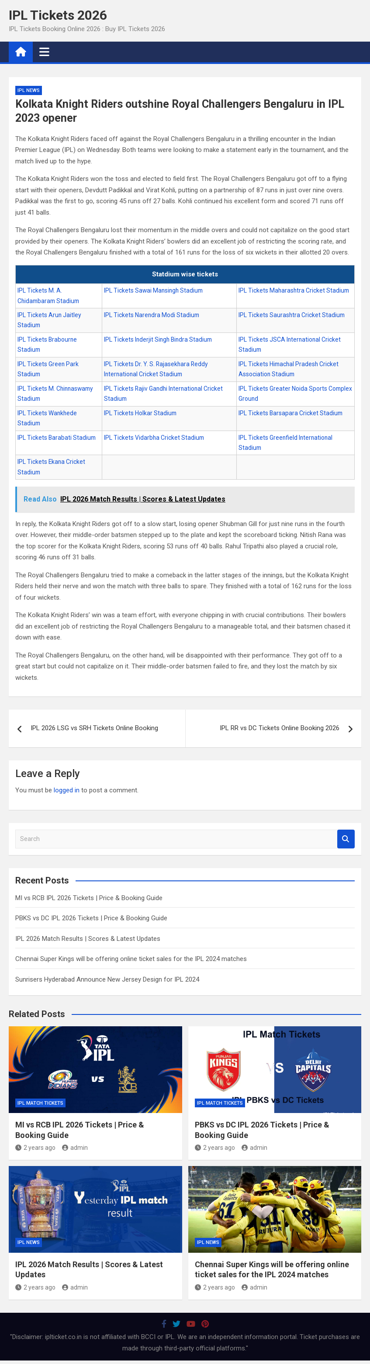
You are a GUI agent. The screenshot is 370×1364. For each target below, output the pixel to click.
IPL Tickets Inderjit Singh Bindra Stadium (158, 339)
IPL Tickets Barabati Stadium (56, 437)
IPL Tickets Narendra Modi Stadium (151, 314)
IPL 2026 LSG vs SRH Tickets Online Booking (94, 728)
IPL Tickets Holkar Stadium (140, 413)
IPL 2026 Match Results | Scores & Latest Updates (87, 939)
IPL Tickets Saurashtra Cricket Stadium (292, 314)
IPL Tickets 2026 (58, 15)
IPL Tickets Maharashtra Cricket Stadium (294, 290)
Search (346, 839)
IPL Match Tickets (40, 1103)
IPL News (28, 90)
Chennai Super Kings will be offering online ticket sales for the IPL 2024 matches (131, 959)
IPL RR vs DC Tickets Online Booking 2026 (279, 728)
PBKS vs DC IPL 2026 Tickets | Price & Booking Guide (91, 918)
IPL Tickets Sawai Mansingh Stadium (153, 290)
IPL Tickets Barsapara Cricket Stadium (290, 413)
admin (75, 1147)
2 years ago (35, 1147)
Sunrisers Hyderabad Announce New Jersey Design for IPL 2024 (107, 979)
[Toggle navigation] (44, 52)
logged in (67, 790)
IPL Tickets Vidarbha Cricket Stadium (154, 437)
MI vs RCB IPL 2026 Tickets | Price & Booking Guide (89, 898)
